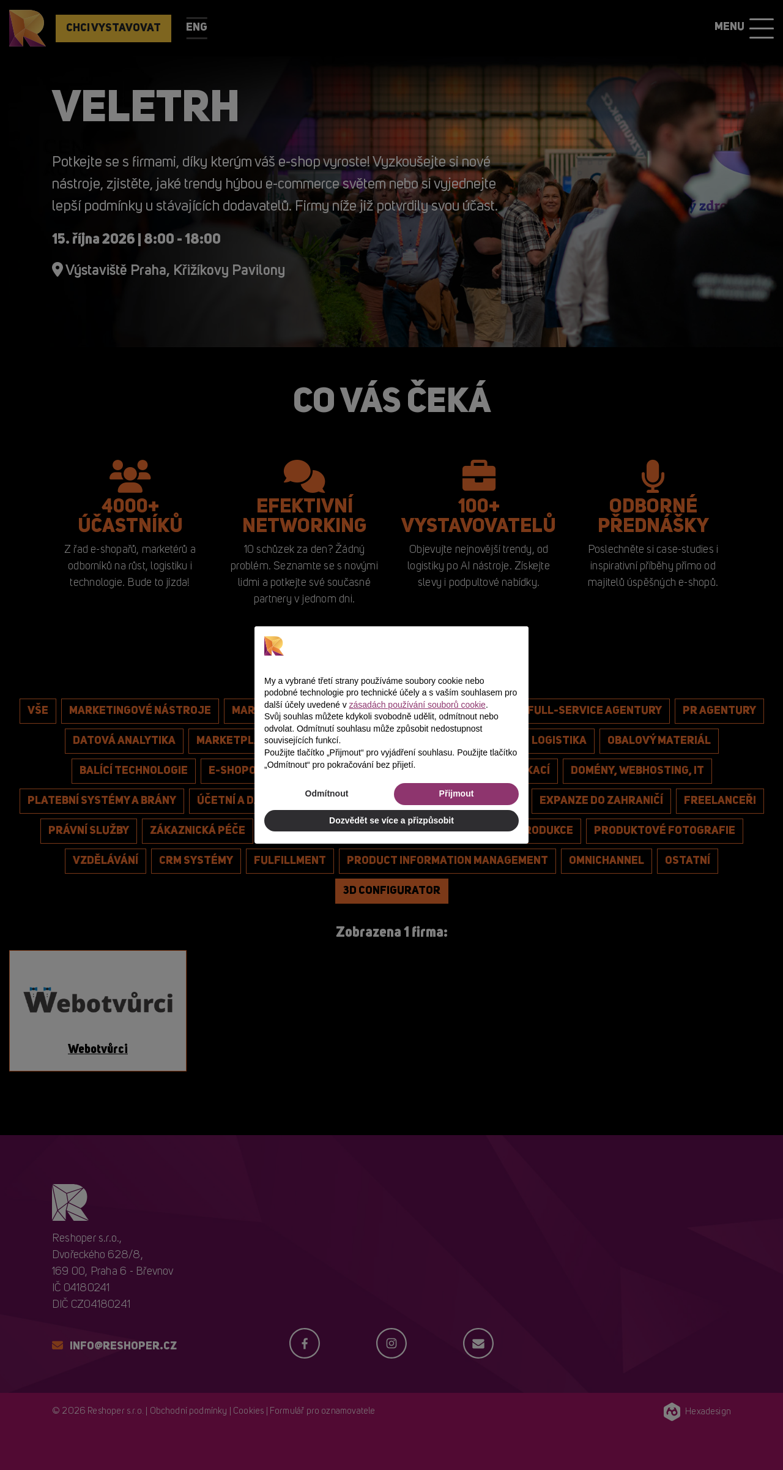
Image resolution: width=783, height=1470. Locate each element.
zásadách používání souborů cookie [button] (417, 705)
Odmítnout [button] (327, 793)
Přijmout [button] (456, 793)
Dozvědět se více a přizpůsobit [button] (391, 820)
